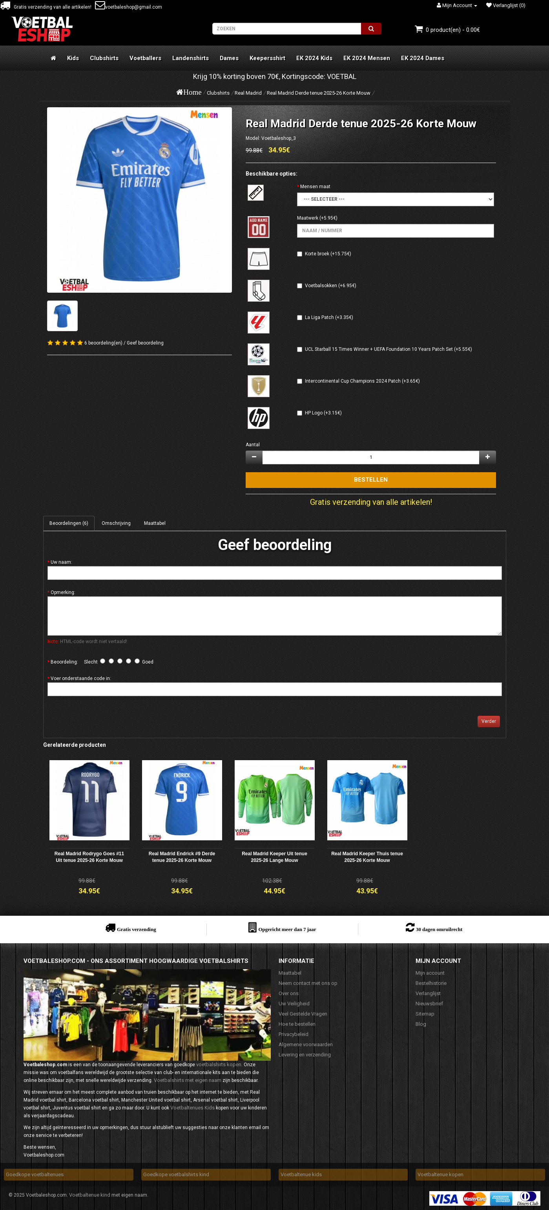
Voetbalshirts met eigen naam (187, 1080)
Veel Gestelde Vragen (303, 1014)
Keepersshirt (267, 58)
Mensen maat (315, 186)
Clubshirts (104, 58)
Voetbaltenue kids (301, 1174)
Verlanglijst (428, 993)
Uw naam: (61, 562)
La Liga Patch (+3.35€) (329, 317)
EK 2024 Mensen (366, 58)
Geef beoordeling (145, 343)
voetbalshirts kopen (218, 1064)
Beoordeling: (64, 662)
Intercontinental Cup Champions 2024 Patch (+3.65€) (362, 381)
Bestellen (371, 479)
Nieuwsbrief (429, 1003)
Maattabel (155, 523)
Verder (489, 721)
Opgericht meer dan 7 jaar (287, 929)
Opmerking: (63, 592)
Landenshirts (190, 58)
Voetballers (145, 58)
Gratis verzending (136, 929)
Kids (73, 58)
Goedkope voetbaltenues (35, 1174)
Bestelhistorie (431, 983)
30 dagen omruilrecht (439, 929)
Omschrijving (116, 523)
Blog (421, 1024)
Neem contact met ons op (308, 983)
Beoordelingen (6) (68, 523)
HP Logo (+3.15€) (323, 413)
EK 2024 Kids (314, 58)
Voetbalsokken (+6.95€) (330, 285)
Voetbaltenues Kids (192, 1108)
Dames (229, 58)
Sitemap (425, 1014)
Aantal (253, 444)
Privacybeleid (293, 1034)
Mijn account (430, 973)
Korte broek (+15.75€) (328, 254)
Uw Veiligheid (294, 1003)
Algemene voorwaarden (306, 1044)
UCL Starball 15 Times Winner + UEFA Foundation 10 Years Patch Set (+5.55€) (388, 349)
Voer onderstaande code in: (81, 678)
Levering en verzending (305, 1055)
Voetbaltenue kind (89, 1195)
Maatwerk (307, 218)
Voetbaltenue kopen (440, 1174)
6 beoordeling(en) (103, 343)
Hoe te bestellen (297, 1024)
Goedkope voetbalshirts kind (176, 1174)
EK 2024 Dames (422, 58)
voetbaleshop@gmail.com (128, 7)
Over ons (289, 993)
